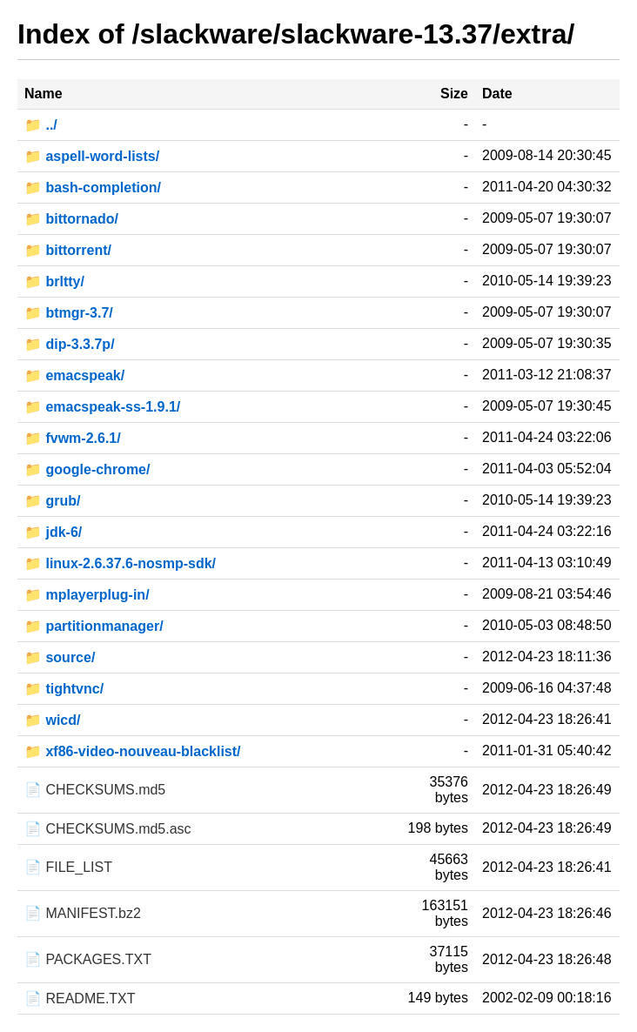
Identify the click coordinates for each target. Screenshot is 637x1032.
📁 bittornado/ (71, 218)
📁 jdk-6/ (53, 532)
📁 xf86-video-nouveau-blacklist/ (132, 751)
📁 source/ (59, 657)
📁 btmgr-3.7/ (68, 312)
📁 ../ (40, 124)
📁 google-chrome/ (87, 469)
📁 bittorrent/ (67, 250)
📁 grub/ (52, 500)
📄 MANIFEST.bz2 (82, 913)
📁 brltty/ (54, 281)
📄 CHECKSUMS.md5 (94, 789)
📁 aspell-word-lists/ (91, 156)
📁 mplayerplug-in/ (87, 594)
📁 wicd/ (52, 720)
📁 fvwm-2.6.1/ (72, 438)
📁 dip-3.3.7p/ (69, 344)
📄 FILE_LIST (68, 867)
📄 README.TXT (80, 998)
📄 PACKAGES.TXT (87, 959)
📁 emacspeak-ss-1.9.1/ (102, 406)
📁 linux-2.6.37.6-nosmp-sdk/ (120, 563)
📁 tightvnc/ (64, 688)
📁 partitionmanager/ (94, 626)
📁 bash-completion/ (92, 187)
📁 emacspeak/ (74, 375)
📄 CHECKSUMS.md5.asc (107, 828)
